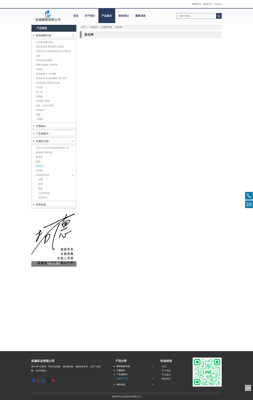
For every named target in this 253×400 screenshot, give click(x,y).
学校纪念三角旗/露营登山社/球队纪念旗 (53, 53)
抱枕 (38, 161)
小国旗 (39, 119)
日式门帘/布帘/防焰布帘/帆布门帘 (52, 148)
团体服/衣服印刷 (44, 152)
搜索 (219, 16)
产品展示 (107, 15)
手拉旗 (39, 87)
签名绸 (39, 166)
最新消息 (140, 15)
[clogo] (47, 15)
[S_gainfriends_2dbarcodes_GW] (207, 372)
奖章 (40, 184)
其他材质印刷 (42, 175)
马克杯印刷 (44, 193)
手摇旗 (39, 69)
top (248, 388)
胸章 (40, 188)
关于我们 (90, 15)
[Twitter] (48, 381)
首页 (75, 15)
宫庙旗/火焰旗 (43, 101)
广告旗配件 (42, 133)
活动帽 (39, 170)
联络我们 (123, 15)
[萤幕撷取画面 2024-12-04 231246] (53, 238)
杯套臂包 (42, 197)
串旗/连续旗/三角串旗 (46, 65)
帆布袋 (39, 157)
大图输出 (41, 126)
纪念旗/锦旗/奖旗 (44, 42)
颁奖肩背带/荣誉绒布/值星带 (50, 47)
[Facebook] (33, 381)
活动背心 (40, 110)
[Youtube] (53, 381)
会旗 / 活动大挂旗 (44, 105)
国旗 (38, 114)
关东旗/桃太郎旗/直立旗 (48, 83)
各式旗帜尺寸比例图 (46, 74)
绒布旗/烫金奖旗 (44, 60)
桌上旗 (39, 92)
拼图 (40, 179)
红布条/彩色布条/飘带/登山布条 (51, 78)
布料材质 (41, 204)
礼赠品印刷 (42, 141)
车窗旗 (39, 96)
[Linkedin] (43, 381)
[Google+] (38, 381)
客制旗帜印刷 (43, 35)
